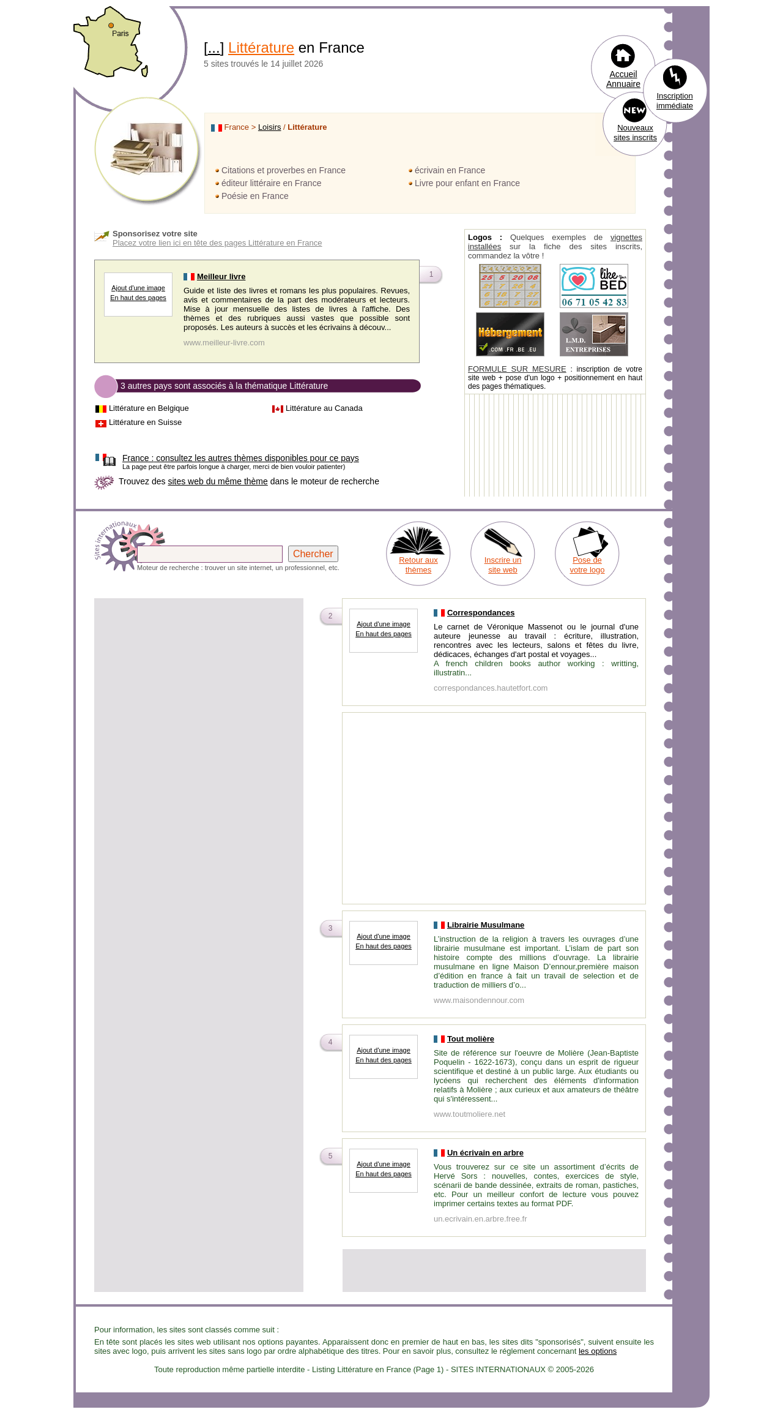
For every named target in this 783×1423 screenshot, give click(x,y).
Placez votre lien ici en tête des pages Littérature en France (217, 242)
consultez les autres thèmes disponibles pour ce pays (240, 458)
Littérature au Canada (324, 408)
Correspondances (481, 612)
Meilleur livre (221, 276)
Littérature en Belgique (149, 408)
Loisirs (269, 127)
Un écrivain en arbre (485, 1152)
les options (598, 1351)
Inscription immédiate (674, 100)
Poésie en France (255, 196)
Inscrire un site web (503, 564)
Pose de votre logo (587, 564)
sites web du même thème (217, 481)
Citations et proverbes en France (283, 170)
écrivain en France (450, 170)
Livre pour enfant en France (467, 183)
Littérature (261, 47)
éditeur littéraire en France (271, 183)
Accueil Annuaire (623, 79)
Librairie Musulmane (485, 924)
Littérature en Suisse (145, 422)
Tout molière (470, 1038)
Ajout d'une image (138, 287)
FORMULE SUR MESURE (517, 369)
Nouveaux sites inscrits (635, 132)
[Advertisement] (199, 686)
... (214, 47)
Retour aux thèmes (418, 564)
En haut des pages (138, 297)
